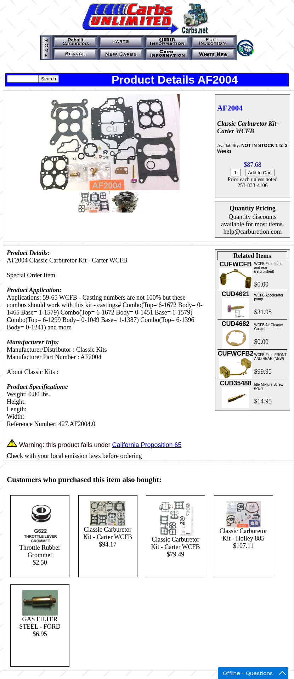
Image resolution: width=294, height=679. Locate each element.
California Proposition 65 (146, 444)
